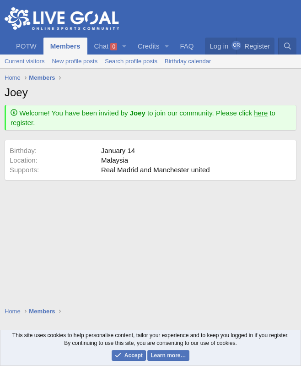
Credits (149, 46)
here (261, 113)
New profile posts (74, 61)
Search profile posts (131, 61)
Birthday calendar (188, 61)
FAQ (187, 46)
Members (65, 46)
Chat (106, 46)
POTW (26, 46)
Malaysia (114, 160)
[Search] (287, 46)
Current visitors (24, 61)
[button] (124, 46)
